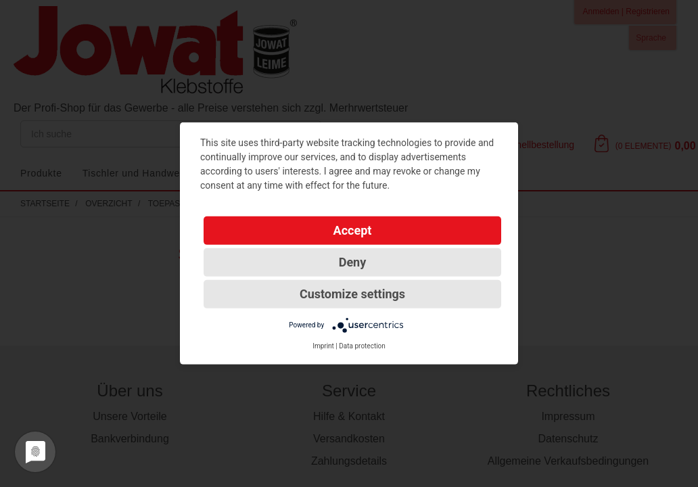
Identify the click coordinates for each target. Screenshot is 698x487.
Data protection (362, 346)
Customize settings (352, 294)
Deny (353, 262)
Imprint (323, 346)
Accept (352, 230)
